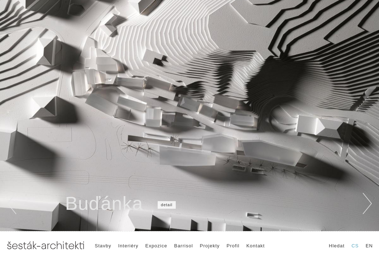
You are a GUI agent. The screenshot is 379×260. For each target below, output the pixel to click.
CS (355, 245)
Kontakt (255, 245)
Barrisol (183, 245)
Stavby (103, 245)
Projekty (210, 245)
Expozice (156, 245)
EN (369, 245)
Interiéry (128, 245)
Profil (233, 245)
